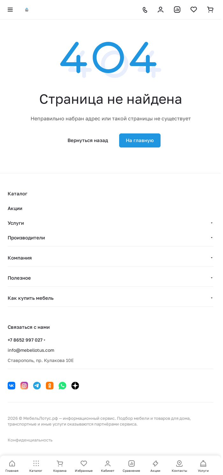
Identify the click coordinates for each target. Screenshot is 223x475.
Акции (15, 208)
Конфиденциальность (30, 439)
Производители (26, 237)
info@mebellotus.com (31, 350)
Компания (20, 257)
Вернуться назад (88, 140)
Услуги (16, 223)
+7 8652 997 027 (25, 340)
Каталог (17, 193)
